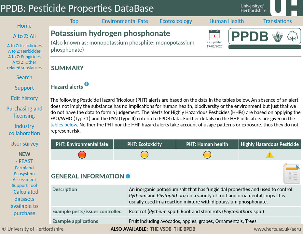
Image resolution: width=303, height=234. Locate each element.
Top (74, 21)
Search (25, 77)
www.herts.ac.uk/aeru (277, 229)
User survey (24, 143)
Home (24, 25)
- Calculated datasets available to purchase (24, 202)
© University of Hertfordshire (33, 229)
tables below (63, 125)
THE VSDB (161, 229)
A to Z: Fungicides (24, 56)
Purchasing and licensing (24, 112)
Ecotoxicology (176, 21)
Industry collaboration (24, 130)
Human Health (227, 21)
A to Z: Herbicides (24, 51)
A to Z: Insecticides (24, 45)
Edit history (24, 98)
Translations (277, 21)
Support (24, 87)
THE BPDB (184, 229)
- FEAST (24, 173)
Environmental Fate (125, 21)
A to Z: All (24, 36)
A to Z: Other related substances (24, 65)
